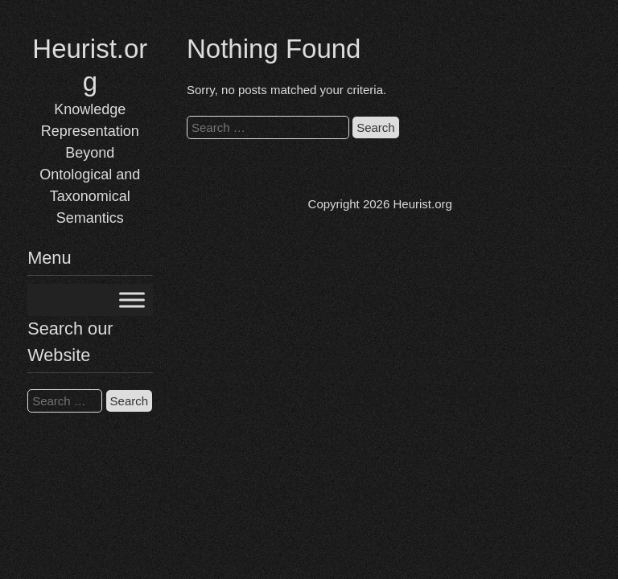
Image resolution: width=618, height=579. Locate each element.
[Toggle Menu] (132, 300)
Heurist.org (422, 204)
